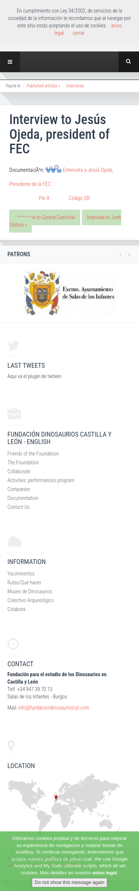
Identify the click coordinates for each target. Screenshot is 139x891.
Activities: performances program (40, 480)
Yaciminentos (20, 574)
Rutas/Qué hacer (24, 582)
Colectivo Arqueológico (30, 600)
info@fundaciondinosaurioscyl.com (53, 708)
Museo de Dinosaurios (29, 591)
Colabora (16, 609)
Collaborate (18, 471)
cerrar (79, 33)
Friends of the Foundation (33, 454)
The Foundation (23, 462)
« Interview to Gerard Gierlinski (44, 217)
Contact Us (18, 507)
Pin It (44, 198)
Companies (18, 489)
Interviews (75, 86)
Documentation (22, 498)
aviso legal (104, 872)
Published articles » (43, 86)
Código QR (79, 198)
